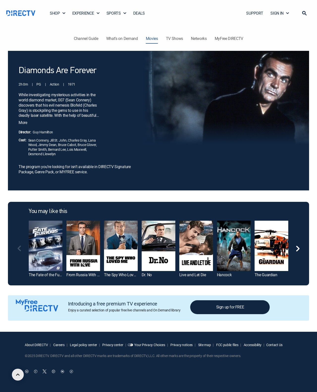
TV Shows (174, 38)
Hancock (224, 274)
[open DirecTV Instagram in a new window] (53, 371)
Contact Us (274, 344)
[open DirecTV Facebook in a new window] (36, 371)
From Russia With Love (85, 274)
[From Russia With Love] (83, 246)
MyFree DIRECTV (229, 38)
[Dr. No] (158, 246)
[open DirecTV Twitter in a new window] (45, 371)
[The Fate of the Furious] (45, 246)
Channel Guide (86, 38)
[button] (304, 13)
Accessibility (252, 344)
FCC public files (226, 344)
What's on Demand (122, 38)
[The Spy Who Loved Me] (121, 246)
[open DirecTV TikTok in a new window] (71, 371)
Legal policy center (83, 344)
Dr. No (147, 274)
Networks (199, 38)
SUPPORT (254, 13)
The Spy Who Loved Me (124, 274)
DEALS (139, 13)
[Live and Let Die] (196, 246)
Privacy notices (181, 344)
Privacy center (112, 344)
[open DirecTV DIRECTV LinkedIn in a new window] (27, 371)
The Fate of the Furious (48, 274)
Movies (152, 38)
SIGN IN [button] (280, 13)
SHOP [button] (58, 13)
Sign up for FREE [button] (230, 307)
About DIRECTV (36, 344)
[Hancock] (234, 246)
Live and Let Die (192, 274)
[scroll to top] (18, 374)
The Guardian (266, 274)
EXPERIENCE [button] (86, 13)
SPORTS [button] (116, 13)
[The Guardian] (271, 246)
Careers (59, 344)
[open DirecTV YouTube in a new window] (62, 371)
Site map (204, 344)
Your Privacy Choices (149, 344)
